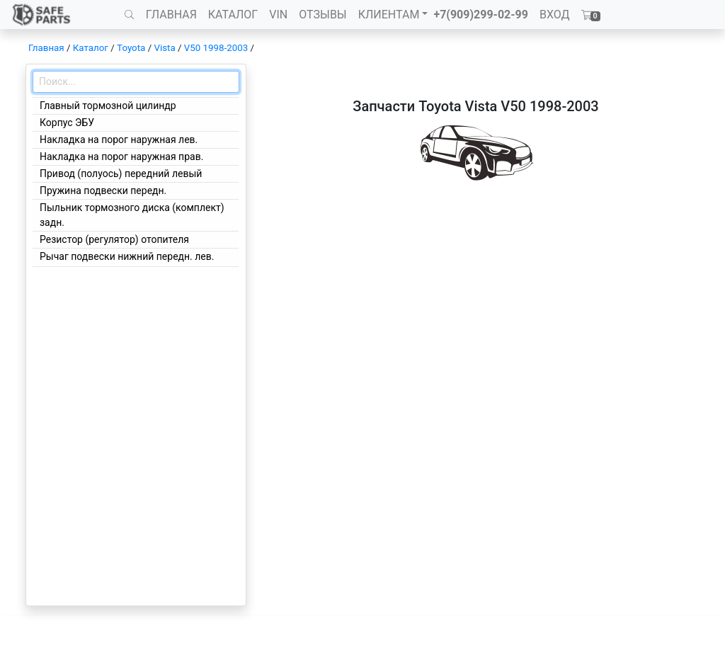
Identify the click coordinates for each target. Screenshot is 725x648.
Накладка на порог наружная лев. (119, 139)
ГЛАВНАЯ (171, 14)
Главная (46, 47)
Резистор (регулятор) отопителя (114, 239)
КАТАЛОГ (233, 14)
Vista (164, 47)
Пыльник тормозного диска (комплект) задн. (132, 215)
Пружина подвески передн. (103, 190)
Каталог (90, 47)
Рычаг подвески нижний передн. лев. (127, 256)
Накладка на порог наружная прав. (121, 156)
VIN (278, 14)
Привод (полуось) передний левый (121, 173)
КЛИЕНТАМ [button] (389, 14)
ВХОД (555, 14)
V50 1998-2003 (216, 47)
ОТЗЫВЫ (322, 14)
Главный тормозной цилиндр (108, 105)
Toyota (131, 47)
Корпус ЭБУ (67, 122)
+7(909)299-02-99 (480, 14)
